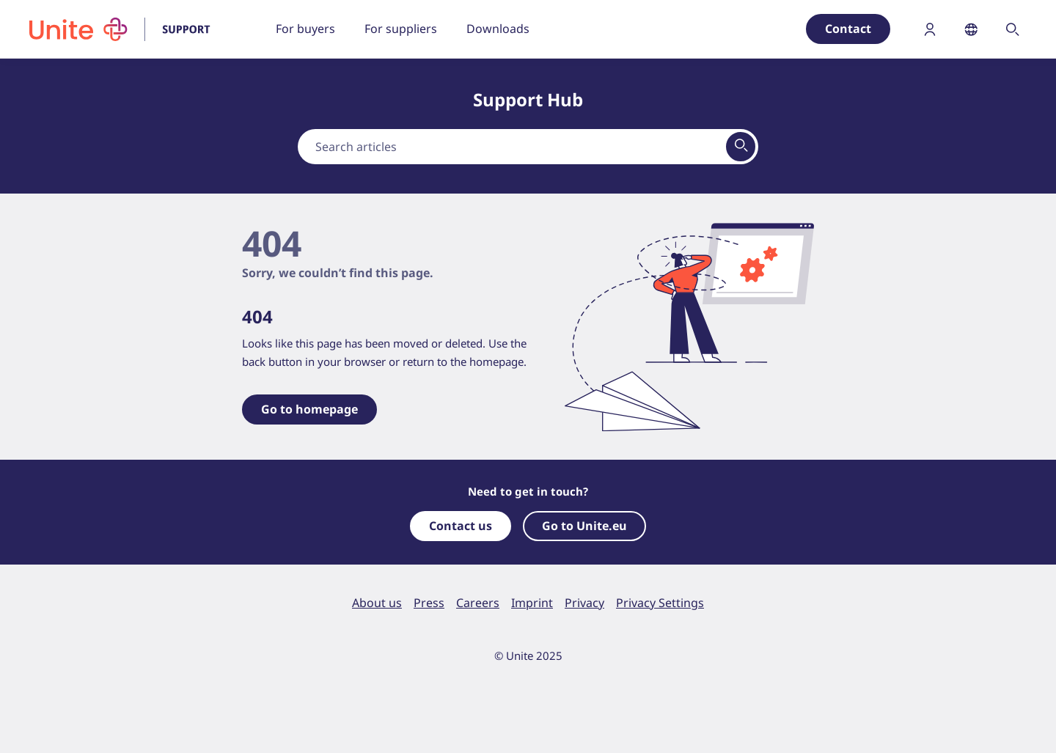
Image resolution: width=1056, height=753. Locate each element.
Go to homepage (309, 409)
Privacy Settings (660, 603)
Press (429, 603)
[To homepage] (129, 29)
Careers (477, 603)
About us (377, 603)
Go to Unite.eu (584, 526)
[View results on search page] (740, 146)
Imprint (532, 603)
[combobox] (528, 146)
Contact (848, 29)
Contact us (460, 526)
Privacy (584, 603)
